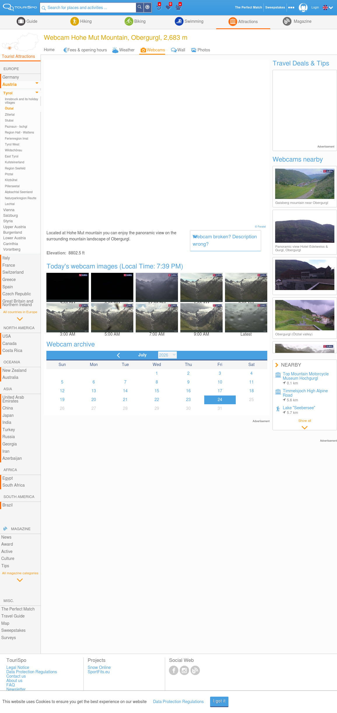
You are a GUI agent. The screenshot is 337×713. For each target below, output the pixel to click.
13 (93, 391)
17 (220, 391)
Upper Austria (14, 227)
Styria (8, 221)
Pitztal (9, 174)
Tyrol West (12, 144)
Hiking (85, 22)
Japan (8, 416)
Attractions (247, 22)
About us (14, 681)
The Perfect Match (18, 609)
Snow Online (99, 668)
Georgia (9, 444)
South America (19, 497)
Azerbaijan (12, 459)
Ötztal (9, 108)
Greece (9, 280)
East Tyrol (12, 156)
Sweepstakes (13, 631)
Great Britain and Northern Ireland (17, 303)
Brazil (7, 505)
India (6, 423)
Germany (10, 77)
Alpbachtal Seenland (19, 192)
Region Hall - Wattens (19, 132)
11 (251, 382)
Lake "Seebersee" (299, 410)
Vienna (9, 210)
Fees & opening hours (87, 50)
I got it (219, 701)
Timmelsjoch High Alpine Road (305, 395)
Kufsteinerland (14, 162)
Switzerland (13, 272)
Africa (10, 470)
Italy (6, 258)
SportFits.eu (99, 672)
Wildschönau (13, 150)
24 (220, 400)
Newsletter (16, 690)
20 (93, 400)
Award (7, 544)
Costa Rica (12, 351)
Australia (10, 378)
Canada (9, 344)
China (7, 408)
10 (220, 382)
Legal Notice (17, 668)
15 (157, 391)
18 (251, 391)
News (6, 537)
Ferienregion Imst (16, 138)
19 (62, 400)
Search (143, 8)
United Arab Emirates (13, 399)
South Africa (13, 485)
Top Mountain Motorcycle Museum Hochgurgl (306, 378)
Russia (8, 437)
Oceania (12, 362)
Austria (9, 85)
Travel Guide (13, 616)
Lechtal (10, 204)
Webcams (156, 50)
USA (6, 336)
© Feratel (261, 226)
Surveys (8, 638)
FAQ (10, 685)
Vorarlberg (11, 249)
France (8, 265)
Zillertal (10, 114)
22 (157, 400)
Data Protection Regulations (178, 702)
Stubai (9, 120)
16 (188, 391)
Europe (11, 69)
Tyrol (8, 93)
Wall (181, 50)
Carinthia (10, 244)
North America (19, 328)
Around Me (151, 8)
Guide (31, 22)
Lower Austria (14, 238)
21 (125, 400)
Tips (5, 566)
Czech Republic (16, 294)
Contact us (16, 676)
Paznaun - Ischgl (16, 126)
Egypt (7, 478)
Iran (5, 452)
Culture (7, 559)
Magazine (302, 22)
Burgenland (12, 233)
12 (62, 391)
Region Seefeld (15, 168)
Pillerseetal (12, 186)
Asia (8, 389)
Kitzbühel (11, 180)
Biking (139, 22)
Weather (127, 50)
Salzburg (10, 216)
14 (125, 391)
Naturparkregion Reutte (20, 198)
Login (315, 7)
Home (49, 50)
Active (7, 552)
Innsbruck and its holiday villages (21, 101)
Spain (7, 287)
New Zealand (14, 371)
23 (188, 400)
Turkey (8, 430)
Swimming (193, 22)
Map (5, 624)
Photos (204, 50)
